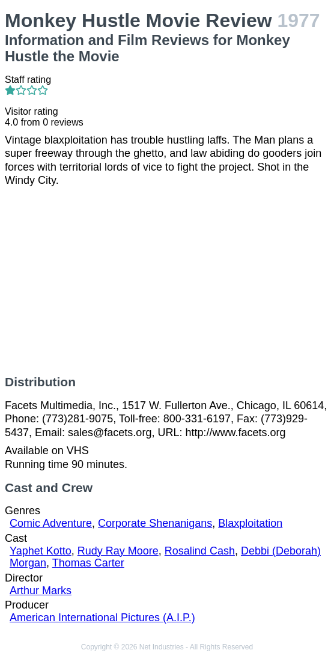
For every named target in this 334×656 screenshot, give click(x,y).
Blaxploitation (250, 523)
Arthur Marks (40, 591)
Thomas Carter (88, 563)
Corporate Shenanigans (155, 523)
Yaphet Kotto (40, 551)
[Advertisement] (167, 281)
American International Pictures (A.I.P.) (102, 618)
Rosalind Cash (200, 551)
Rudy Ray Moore (118, 551)
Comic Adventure (51, 523)
